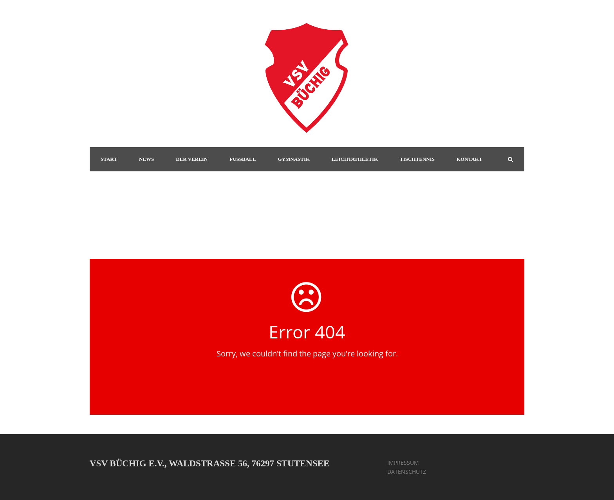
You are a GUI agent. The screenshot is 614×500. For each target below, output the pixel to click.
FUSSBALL (242, 159)
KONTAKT (469, 159)
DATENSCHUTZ (406, 471)
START (109, 159)
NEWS (146, 159)
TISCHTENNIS (417, 159)
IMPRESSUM (403, 462)
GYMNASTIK (294, 159)
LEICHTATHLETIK (355, 159)
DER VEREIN (192, 159)
